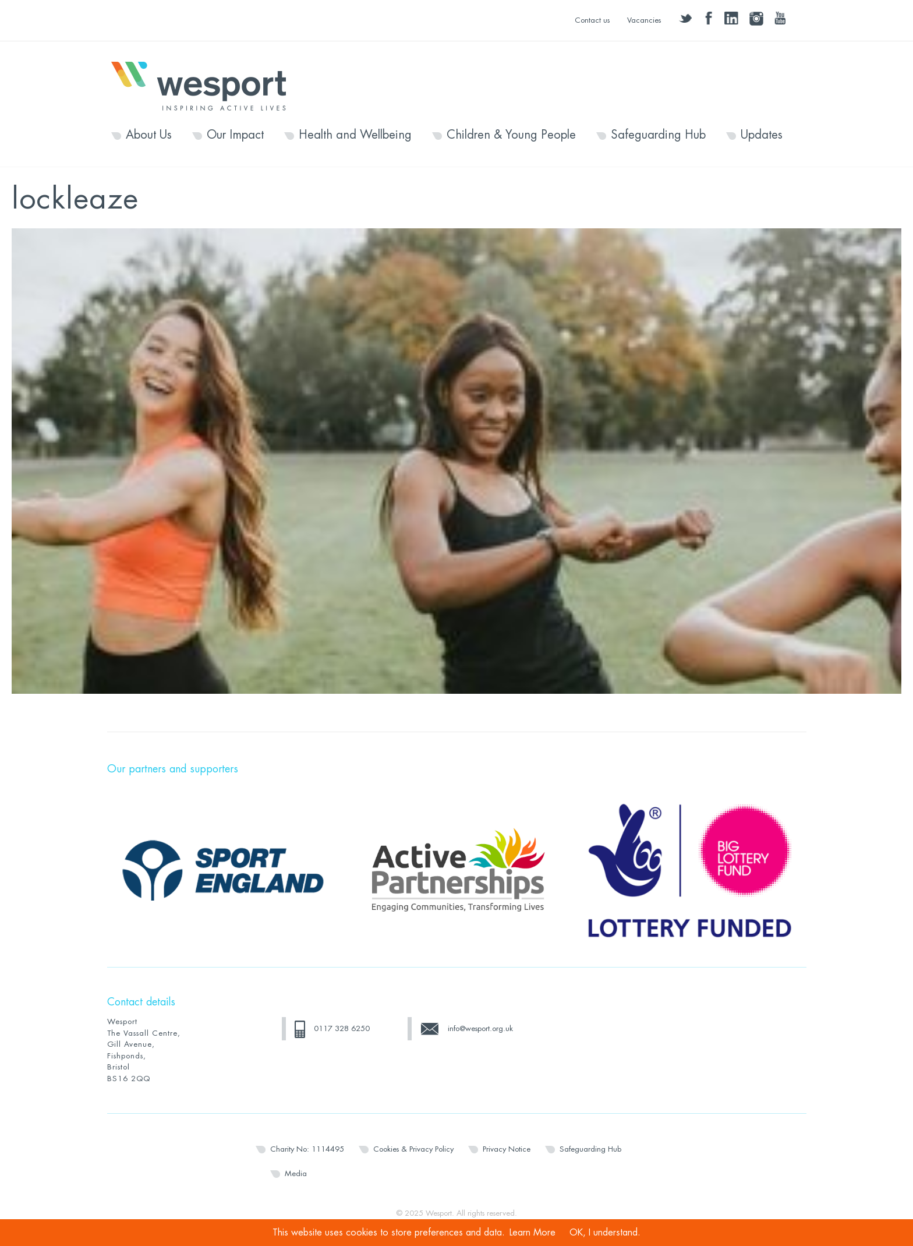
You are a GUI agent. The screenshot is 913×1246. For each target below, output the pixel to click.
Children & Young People (511, 135)
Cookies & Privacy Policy (413, 1149)
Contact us (592, 20)
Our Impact (235, 135)
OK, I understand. (604, 1232)
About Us (149, 135)
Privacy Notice (506, 1149)
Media (296, 1173)
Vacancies (644, 20)
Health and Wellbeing (355, 135)
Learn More (532, 1232)
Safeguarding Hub (658, 135)
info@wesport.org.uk (480, 1028)
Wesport (204, 85)
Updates (762, 135)
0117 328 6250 (342, 1028)
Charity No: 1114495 (307, 1149)
